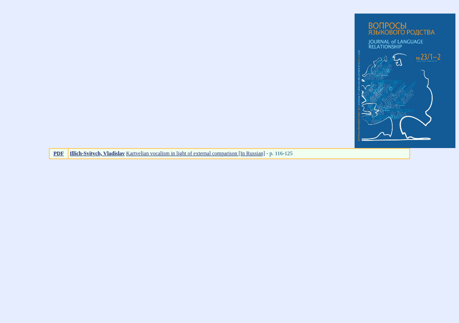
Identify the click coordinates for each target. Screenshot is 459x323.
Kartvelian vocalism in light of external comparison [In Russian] (195, 153)
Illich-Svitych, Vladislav (97, 153)
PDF (58, 153)
